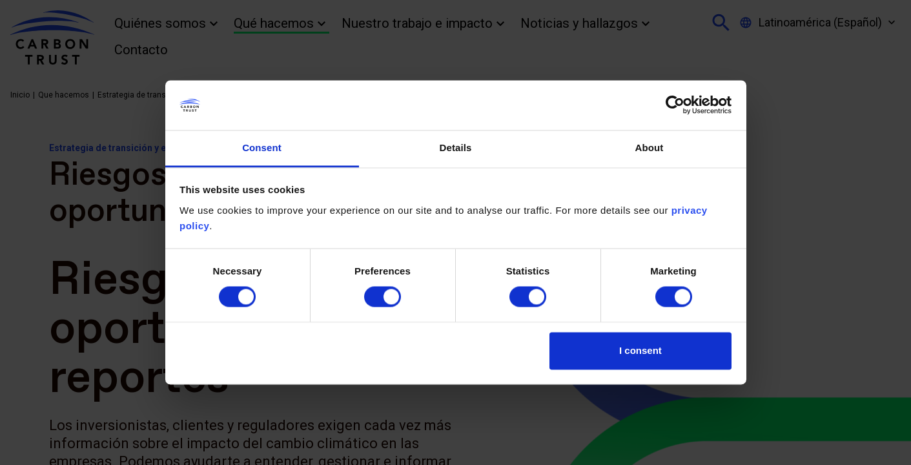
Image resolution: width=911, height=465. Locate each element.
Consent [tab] (261, 147)
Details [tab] (456, 147)
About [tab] (649, 147)
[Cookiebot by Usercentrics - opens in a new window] (675, 105)
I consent (640, 350)
